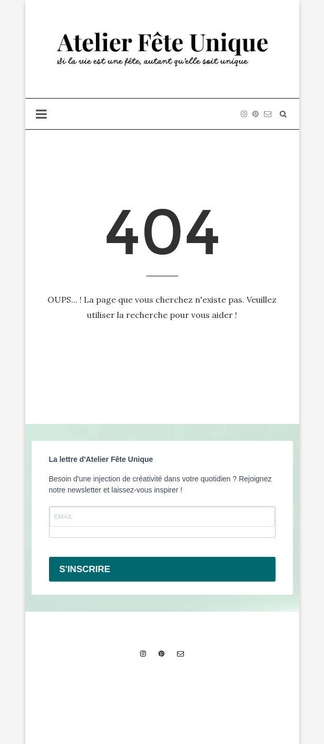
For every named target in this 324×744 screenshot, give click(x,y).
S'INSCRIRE (85, 569)
